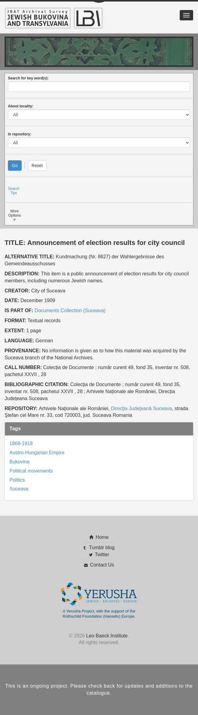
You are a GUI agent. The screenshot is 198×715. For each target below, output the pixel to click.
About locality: (20, 106)
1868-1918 (21, 443)
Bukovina (19, 461)
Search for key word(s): (28, 78)
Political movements (31, 470)
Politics (17, 480)
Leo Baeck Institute (107, 635)
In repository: (19, 134)
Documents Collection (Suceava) (69, 310)
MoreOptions (14, 215)
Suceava (18, 488)
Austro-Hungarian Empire (37, 452)
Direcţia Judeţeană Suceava (141, 408)
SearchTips (13, 191)
